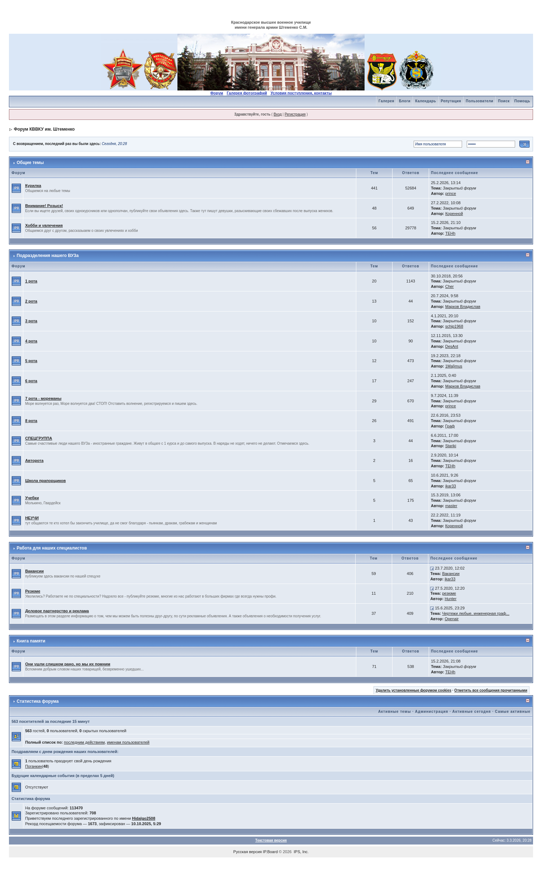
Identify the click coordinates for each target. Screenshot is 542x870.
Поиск (504, 101)
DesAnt (451, 346)
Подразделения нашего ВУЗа (47, 255)
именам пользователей (128, 742)
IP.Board (270, 852)
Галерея (386, 101)
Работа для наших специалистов (51, 548)
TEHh (450, 233)
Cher (449, 286)
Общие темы (30, 162)
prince (450, 193)
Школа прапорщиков (45, 480)
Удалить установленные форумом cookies (413, 690)
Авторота (34, 460)
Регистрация (295, 114)
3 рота (31, 321)
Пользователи (479, 101)
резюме (449, 593)
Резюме (32, 591)
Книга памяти (30, 641)
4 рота (31, 341)
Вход (278, 114)
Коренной (454, 213)
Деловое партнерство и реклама (57, 611)
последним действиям (84, 742)
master (451, 506)
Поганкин (33, 766)
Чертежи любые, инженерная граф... (475, 613)
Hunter (450, 599)
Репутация (451, 101)
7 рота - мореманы (43, 398)
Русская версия (247, 852)
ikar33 (450, 486)
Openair (451, 619)
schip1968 (454, 326)
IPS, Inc (301, 852)
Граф (450, 426)
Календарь (425, 101)
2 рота (31, 301)
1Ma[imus (453, 366)
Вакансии (34, 571)
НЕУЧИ (32, 518)
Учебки (32, 498)
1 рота (31, 281)
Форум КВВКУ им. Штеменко (44, 129)
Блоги (404, 101)
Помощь (522, 101)
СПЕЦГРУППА (38, 438)
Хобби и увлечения (44, 225)
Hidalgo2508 (143, 818)
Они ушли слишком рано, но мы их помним (67, 664)
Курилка (33, 185)
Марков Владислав (462, 306)
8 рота (31, 420)
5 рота (31, 361)
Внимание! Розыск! (44, 206)
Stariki (450, 446)
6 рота (31, 381)
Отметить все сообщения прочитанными (490, 690)
